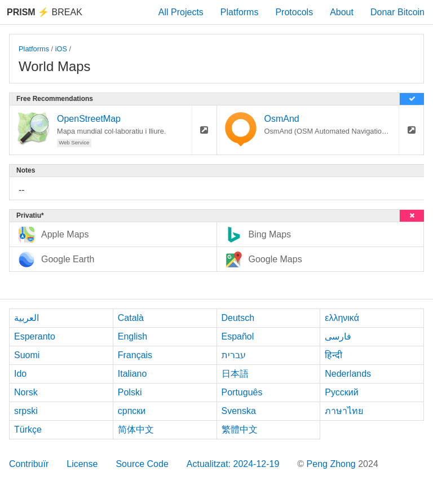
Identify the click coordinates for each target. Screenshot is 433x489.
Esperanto (34, 336)
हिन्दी (333, 355)
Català (131, 318)
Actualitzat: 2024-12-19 (233, 464)
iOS (61, 49)
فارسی (338, 336)
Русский (341, 392)
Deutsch (238, 318)
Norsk (26, 392)
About (342, 12)
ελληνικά (342, 318)
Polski (130, 392)
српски (132, 411)
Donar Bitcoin (397, 12)
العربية (26, 318)
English (132, 336)
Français (135, 355)
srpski (26, 411)
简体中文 (136, 429)
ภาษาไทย (344, 411)
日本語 (235, 373)
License (82, 464)
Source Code (142, 464)
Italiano (132, 373)
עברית (234, 355)
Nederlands (348, 373)
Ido (20, 373)
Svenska (239, 411)
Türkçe (28, 429)
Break (44, 12)
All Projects (181, 12)
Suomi (26, 355)
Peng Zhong (333, 464)
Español (238, 336)
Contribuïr (28, 464)
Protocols (294, 12)
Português (242, 392)
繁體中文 (240, 429)
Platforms (239, 12)
